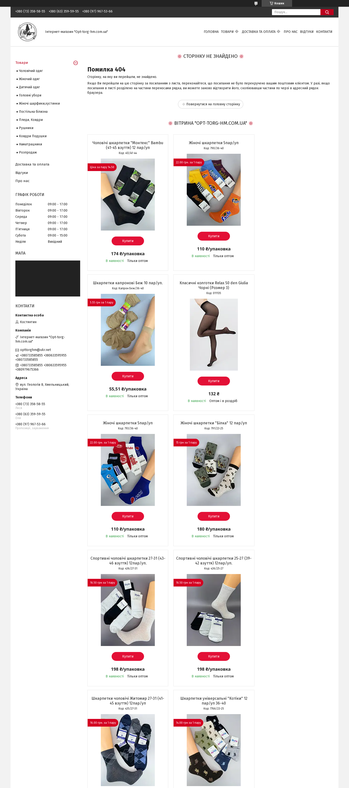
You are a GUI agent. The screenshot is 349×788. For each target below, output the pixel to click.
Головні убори (30, 95)
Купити (126, 241)
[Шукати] (327, 12)
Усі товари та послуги (124, 701)
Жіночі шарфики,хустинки (39, 103)
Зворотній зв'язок (111, 737)
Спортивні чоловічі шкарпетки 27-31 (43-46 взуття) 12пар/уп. (126, 425)
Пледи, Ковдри (31, 120)
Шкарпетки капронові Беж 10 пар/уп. (294, 143)
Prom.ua (197, 779)
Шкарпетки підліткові (32, 758)
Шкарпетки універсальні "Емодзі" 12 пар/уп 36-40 (210, 565)
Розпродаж (28, 152)
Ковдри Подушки (33, 136)
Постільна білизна (33, 112)
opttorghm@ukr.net (35, 350)
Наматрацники (30, 144)
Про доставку (188, 737)
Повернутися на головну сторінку (213, 104)
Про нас (291, 32)
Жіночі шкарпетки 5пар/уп (210, 143)
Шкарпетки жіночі (29, 742)
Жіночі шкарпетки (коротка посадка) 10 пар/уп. (294, 565)
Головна (211, 32)
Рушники (26, 128)
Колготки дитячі (28, 753)
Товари (227, 32)
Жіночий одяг (29, 79)
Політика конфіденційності (221, 783)
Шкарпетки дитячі (29, 748)
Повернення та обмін (194, 742)
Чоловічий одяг (31, 71)
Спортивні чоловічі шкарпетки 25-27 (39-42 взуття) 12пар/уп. (210, 425)
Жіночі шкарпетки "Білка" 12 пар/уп (294, 283)
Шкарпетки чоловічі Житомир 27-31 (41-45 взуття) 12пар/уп (294, 425)
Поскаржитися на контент (183, 783)
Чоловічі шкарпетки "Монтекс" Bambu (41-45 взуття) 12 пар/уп (126, 145)
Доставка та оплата (259, 32)
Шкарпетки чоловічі (31, 737)
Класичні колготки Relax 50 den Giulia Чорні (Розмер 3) (126, 285)
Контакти (324, 32)
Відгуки (307, 32)
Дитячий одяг (29, 87)
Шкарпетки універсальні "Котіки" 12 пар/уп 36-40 (126, 565)
